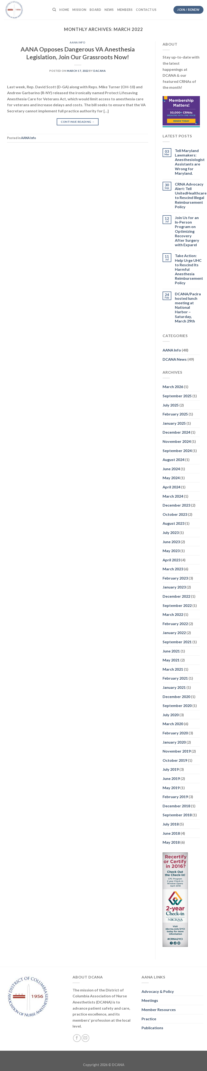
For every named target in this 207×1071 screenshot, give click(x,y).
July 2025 (171, 405)
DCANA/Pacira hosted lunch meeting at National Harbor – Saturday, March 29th (188, 307)
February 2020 (175, 733)
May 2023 (171, 550)
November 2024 (177, 441)
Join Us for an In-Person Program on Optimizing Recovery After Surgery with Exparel (187, 231)
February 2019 (175, 796)
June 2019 (171, 778)
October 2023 (175, 514)
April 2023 (171, 560)
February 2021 (175, 678)
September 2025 (177, 396)
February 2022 (175, 623)
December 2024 (176, 432)
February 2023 (175, 578)
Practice (149, 1018)
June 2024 (171, 468)
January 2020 (174, 742)
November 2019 (177, 751)
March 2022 (173, 614)
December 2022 (176, 596)
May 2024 (171, 477)
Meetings (150, 1000)
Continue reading (78, 121)
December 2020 (176, 696)
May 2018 (171, 842)
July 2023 (171, 532)
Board (95, 10)
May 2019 (171, 787)
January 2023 (174, 587)
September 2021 (177, 641)
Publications (152, 1027)
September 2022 (177, 605)
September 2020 (177, 705)
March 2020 (173, 723)
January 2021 (174, 687)
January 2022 (174, 632)
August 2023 (173, 523)
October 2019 (175, 760)
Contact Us (146, 10)
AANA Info (77, 42)
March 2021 (173, 669)
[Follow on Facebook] (77, 1038)
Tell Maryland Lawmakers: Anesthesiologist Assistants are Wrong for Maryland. (190, 161)
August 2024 (173, 459)
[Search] (54, 9)
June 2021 (171, 651)
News (109, 10)
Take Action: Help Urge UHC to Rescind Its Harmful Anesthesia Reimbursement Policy (189, 269)
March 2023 (173, 569)
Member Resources (159, 1009)
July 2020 (171, 714)
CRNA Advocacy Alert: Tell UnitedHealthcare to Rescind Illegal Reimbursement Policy (191, 195)
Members (125, 10)
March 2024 (173, 496)
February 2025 (175, 414)
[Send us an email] (85, 1038)
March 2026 (173, 386)
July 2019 (171, 769)
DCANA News (175, 359)
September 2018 (177, 815)
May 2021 (171, 660)
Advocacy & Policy (158, 991)
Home (64, 10)
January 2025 (174, 423)
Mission (79, 10)
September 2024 (177, 450)
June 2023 (171, 541)
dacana (99, 70)
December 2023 (176, 505)
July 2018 (171, 824)
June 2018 (171, 833)
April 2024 (171, 487)
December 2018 (176, 806)
